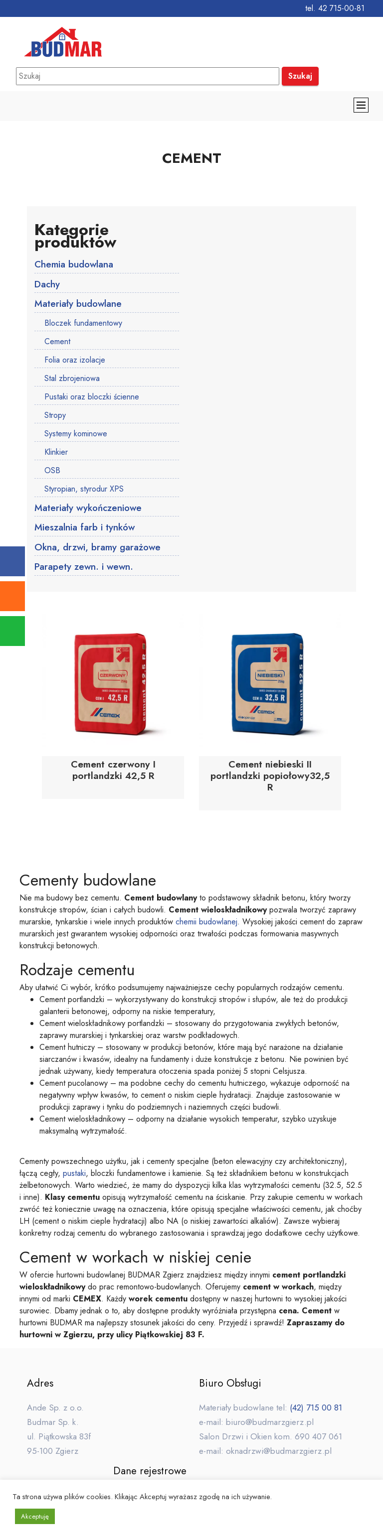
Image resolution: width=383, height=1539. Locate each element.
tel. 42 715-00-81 (335, 8)
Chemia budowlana (74, 264)
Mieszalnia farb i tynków (85, 528)
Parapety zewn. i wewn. (84, 568)
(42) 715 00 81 (316, 1408)
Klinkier (56, 452)
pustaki (74, 1174)
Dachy (47, 284)
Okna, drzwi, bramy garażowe (98, 548)
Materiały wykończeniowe (88, 508)
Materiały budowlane (78, 304)
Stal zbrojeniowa (72, 379)
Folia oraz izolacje (74, 360)
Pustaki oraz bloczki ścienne (91, 397)
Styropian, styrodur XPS (84, 489)
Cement (57, 342)
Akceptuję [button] (35, 1516)
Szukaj (300, 76)
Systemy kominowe (75, 434)
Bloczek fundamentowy (83, 323)
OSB (52, 471)
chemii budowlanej (206, 922)
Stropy (55, 415)
